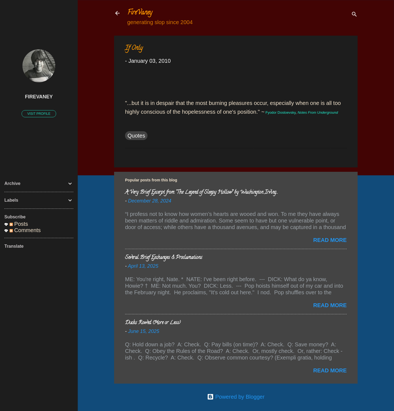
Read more (330, 240)
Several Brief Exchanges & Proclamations (163, 258)
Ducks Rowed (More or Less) (153, 323)
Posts (19, 224)
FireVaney (139, 13)
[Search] (354, 15)
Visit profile (38, 114)
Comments (25, 230)
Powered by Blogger (236, 397)
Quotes (136, 136)
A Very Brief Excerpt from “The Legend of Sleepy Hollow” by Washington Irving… (201, 192)
